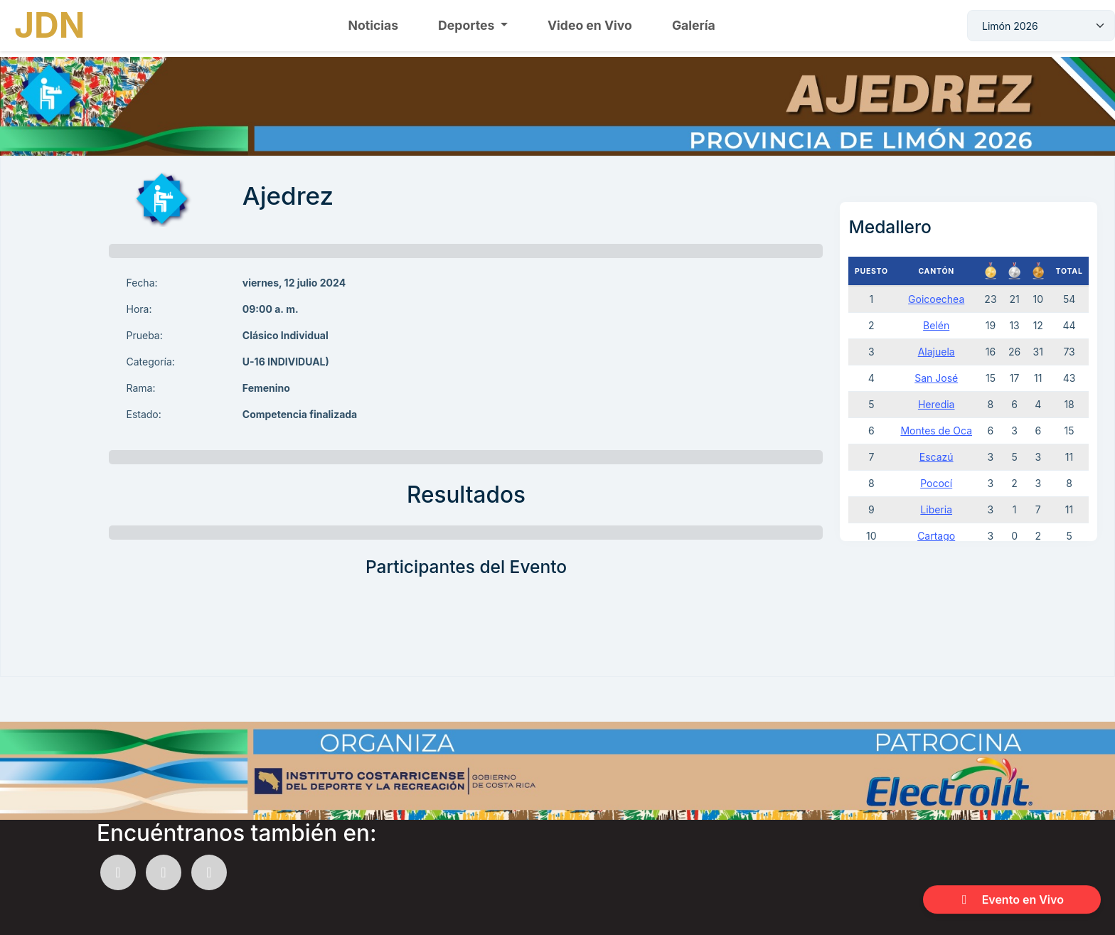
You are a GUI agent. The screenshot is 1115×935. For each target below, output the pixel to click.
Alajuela (936, 352)
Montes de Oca (936, 430)
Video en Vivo (590, 25)
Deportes (467, 25)
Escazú (936, 457)
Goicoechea (936, 299)
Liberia (936, 509)
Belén (936, 325)
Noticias (373, 25)
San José (936, 378)
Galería (693, 25)
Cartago (936, 536)
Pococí (936, 483)
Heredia (936, 404)
